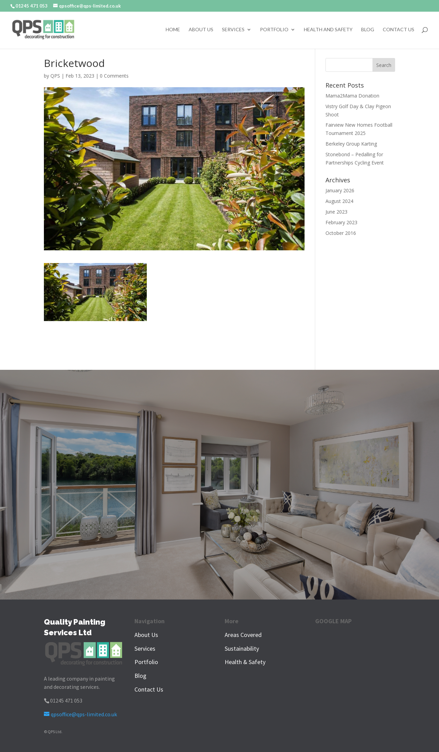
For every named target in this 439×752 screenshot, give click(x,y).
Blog (367, 29)
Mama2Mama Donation (352, 95)
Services (233, 29)
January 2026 (339, 190)
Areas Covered (243, 635)
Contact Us (398, 29)
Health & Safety (245, 662)
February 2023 (341, 222)
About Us (201, 29)
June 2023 (336, 211)
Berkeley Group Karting (351, 143)
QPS (55, 75)
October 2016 (340, 233)
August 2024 (339, 201)
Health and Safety (328, 29)
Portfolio (274, 29)
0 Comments (114, 75)
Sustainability (242, 648)
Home (173, 29)
